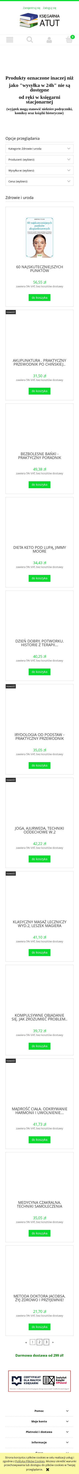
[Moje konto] (49, 40)
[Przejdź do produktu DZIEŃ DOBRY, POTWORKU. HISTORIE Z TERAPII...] (39, 616)
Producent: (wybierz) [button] (21, 159)
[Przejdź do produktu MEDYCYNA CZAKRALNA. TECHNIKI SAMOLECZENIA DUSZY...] (39, 1177)
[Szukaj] (30, 39)
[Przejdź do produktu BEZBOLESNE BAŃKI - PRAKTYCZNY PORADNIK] (39, 429)
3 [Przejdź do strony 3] (46, 1342)
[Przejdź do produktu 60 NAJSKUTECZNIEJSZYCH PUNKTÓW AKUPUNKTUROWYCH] (39, 237)
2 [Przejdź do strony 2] (39, 1342)
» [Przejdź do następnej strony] (53, 1342)
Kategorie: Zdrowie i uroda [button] (24, 148)
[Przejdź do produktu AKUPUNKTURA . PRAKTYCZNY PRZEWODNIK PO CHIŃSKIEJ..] (39, 335)
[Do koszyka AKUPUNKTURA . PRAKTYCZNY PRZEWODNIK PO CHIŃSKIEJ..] (39, 391)
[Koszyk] (69, 39)
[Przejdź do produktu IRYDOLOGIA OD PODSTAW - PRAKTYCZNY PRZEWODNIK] (39, 710)
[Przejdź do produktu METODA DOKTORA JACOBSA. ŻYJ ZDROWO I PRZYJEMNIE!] (39, 1271)
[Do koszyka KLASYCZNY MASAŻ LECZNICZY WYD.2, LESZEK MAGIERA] (39, 952)
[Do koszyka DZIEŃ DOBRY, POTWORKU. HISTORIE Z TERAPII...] (39, 671)
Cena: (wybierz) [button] (17, 181)
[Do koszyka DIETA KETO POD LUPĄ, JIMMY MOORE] (39, 578)
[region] (39, 57)
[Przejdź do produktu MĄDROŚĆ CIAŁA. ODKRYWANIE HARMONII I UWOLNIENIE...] (39, 1084)
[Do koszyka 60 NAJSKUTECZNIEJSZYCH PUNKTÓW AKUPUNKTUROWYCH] (39, 297)
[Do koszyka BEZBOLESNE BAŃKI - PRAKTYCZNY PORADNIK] (39, 484)
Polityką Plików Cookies (30, 1461)
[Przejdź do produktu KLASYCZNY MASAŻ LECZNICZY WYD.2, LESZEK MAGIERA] (39, 897)
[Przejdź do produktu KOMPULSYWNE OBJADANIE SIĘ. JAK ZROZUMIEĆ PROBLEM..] (39, 990)
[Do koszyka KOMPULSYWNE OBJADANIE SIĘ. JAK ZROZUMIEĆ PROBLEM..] (39, 1046)
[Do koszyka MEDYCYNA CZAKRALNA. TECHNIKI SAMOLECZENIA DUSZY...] (39, 1233)
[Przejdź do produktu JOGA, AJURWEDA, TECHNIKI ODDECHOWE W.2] (39, 803)
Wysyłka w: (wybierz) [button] (21, 170)
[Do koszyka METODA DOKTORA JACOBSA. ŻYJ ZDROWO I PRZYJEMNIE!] (39, 1327)
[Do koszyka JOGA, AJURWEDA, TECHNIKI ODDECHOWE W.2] (39, 858)
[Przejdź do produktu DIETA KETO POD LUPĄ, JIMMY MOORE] (39, 522)
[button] (10, 40)
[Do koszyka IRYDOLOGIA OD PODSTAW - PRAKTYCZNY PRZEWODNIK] (39, 765)
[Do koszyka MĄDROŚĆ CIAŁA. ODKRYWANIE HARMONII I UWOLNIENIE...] (39, 1139)
